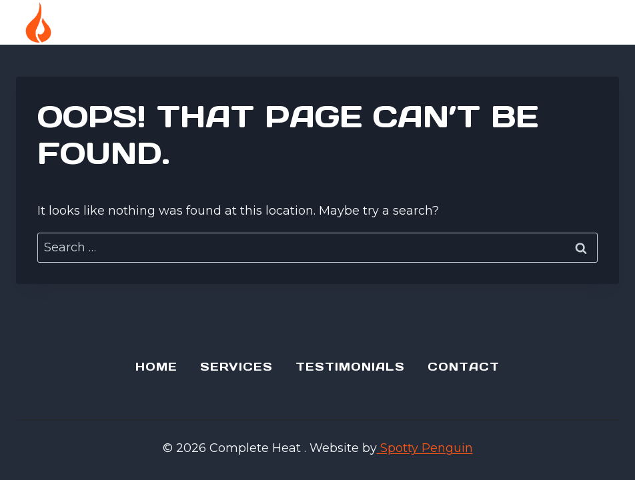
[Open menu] (601, 22)
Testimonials (350, 366)
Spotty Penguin (425, 448)
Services (236, 366)
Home (156, 366)
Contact (464, 366)
